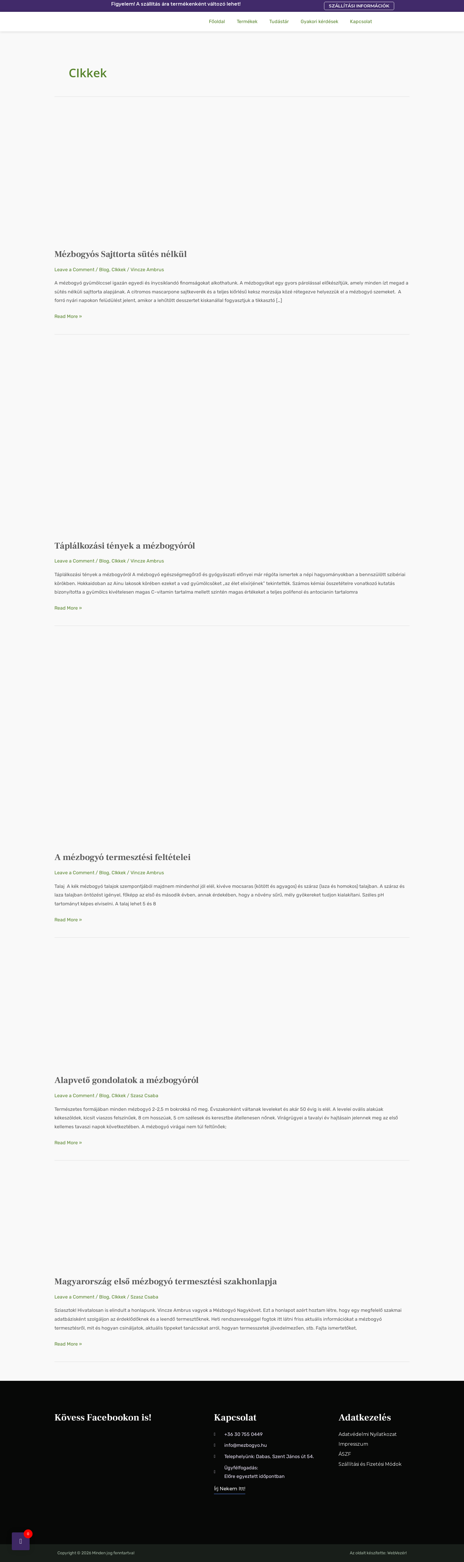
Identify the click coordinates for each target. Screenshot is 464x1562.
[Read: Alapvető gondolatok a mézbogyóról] (143, 1008)
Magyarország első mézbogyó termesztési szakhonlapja (165, 1281)
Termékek (247, 21)
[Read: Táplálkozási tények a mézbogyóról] (205, 439)
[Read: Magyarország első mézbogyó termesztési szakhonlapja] (143, 1220)
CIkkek (119, 269)
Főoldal (217, 21)
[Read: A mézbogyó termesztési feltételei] (158, 741)
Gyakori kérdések (319, 21)
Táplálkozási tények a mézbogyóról (124, 546)
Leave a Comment (74, 269)
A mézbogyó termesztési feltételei (122, 857)
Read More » (68, 315)
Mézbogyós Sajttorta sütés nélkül (120, 254)
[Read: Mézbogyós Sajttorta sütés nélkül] (111, 175)
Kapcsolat (361, 21)
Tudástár (279, 21)
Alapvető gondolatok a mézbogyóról (126, 1080)
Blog (104, 269)
